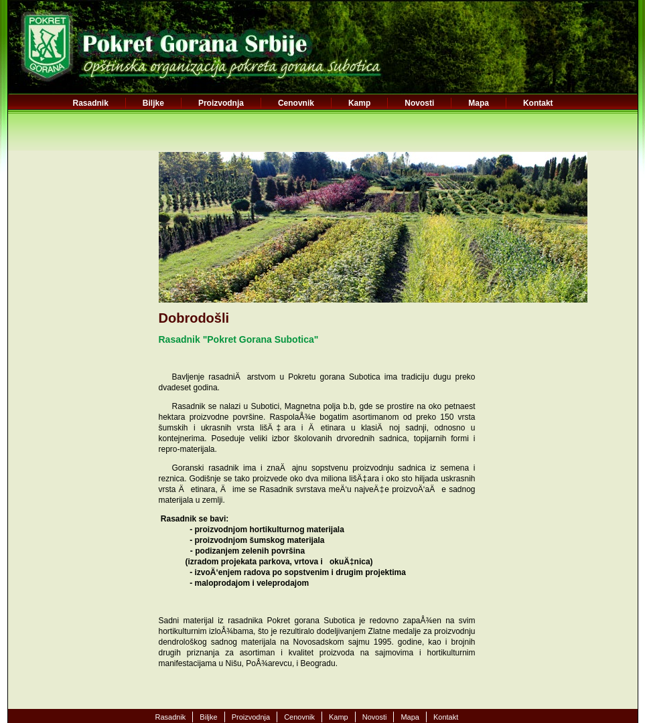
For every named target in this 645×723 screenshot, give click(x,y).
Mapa (478, 103)
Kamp (359, 103)
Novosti (419, 103)
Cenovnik (296, 103)
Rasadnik (91, 103)
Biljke (153, 103)
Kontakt (538, 103)
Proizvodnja (221, 103)
